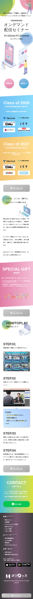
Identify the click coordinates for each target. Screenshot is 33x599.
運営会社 (7, 542)
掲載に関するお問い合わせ (11, 554)
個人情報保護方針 (9, 538)
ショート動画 (8, 528)
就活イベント (8, 519)
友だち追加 (16, 504)
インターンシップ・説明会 (11, 524)
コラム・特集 (8, 531)
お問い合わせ (8, 552)
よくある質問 (8, 540)
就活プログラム (9, 526)
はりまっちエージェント (11, 544)
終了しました (16, 595)
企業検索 (7, 522)
